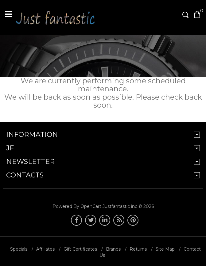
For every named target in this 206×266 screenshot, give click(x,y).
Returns (138, 249)
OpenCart (90, 206)
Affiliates (45, 249)
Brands (113, 249)
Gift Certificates (80, 249)
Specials (18, 249)
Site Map (165, 249)
